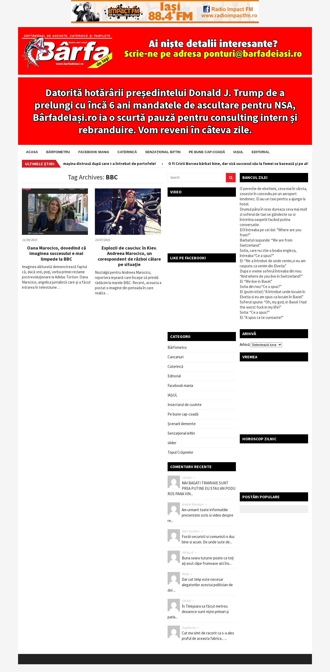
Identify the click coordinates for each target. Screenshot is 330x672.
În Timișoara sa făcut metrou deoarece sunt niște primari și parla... (198, 611)
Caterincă (127, 152)
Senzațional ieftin (162, 152)
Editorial (261, 152)
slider (172, 442)
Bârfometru (58, 152)
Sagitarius (189, 627)
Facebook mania (93, 152)
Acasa (32, 152)
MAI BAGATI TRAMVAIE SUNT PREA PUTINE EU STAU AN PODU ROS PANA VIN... (201, 488)
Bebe (185, 574)
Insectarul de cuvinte (185, 404)
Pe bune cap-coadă (207, 152)
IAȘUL (238, 152)
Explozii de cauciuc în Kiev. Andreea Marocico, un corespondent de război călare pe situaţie (129, 256)
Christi (186, 601)
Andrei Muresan (192, 504)
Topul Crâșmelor (180, 452)
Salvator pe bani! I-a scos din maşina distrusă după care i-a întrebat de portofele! (86, 163)
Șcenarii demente (182, 423)
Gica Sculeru (190, 531)
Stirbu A (187, 552)
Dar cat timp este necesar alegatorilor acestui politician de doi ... (200, 585)
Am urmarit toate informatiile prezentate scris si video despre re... (200, 515)
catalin (186, 477)
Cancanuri (176, 356)
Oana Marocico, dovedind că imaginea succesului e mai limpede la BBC (56, 253)
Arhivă (245, 344)
